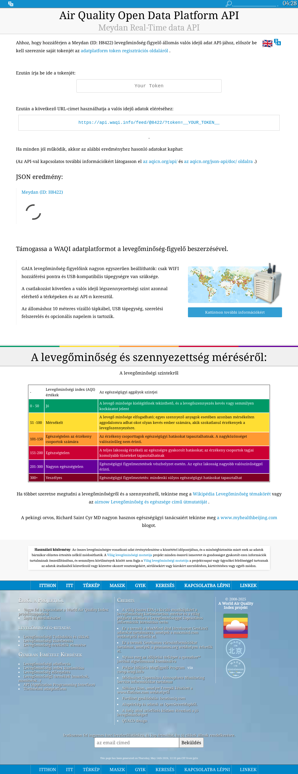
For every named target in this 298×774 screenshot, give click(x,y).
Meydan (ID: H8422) (42, 192)
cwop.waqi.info (130, 671)
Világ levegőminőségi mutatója (130, 555)
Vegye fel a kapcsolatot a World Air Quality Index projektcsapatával (63, 611)
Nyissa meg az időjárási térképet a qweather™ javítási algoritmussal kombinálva (159, 659)
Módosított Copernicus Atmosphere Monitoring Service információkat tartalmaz (160, 679)
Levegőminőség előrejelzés (46, 672)
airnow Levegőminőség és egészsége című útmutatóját (151, 502)
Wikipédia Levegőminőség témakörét (232, 494)
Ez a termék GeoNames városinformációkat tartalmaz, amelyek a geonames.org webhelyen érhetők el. (165, 646)
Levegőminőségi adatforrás (47, 663)
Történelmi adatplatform (44, 688)
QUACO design (134, 720)
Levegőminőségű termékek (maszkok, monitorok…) (53, 678)
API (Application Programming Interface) (59, 684)
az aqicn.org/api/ (160, 161)
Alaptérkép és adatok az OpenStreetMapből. (159, 704)
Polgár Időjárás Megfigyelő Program (153, 667)
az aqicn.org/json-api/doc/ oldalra (218, 161)
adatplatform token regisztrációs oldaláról (124, 50)
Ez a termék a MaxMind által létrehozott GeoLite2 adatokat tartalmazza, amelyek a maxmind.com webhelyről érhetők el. (162, 632)
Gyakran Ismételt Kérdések (50, 654)
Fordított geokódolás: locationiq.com (153, 698)
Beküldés (191, 742)
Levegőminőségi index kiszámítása (53, 667)
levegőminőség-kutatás (44, 627)
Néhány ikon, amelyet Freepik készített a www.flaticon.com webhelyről (155, 690)
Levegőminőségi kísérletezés (48, 640)
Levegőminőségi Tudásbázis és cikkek (56, 636)
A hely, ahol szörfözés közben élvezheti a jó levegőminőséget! (157, 712)
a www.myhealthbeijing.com (247, 517)
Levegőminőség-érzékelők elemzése (54, 644)
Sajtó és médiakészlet (41, 617)
